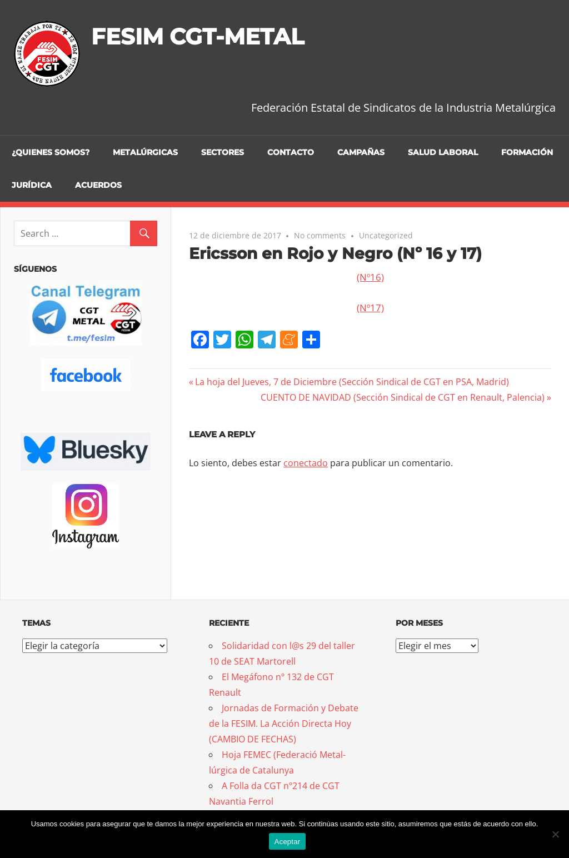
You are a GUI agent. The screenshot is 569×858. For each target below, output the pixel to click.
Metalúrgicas (145, 152)
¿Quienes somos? (50, 152)
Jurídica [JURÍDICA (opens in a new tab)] (32, 185)
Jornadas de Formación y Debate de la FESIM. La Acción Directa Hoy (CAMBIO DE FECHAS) (283, 723)
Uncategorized (386, 235)
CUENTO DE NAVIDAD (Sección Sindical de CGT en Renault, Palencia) (403, 397)
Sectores (222, 152)
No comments (320, 235)
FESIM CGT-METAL (197, 36)
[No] (555, 834)
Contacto (290, 152)
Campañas (361, 152)
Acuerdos (98, 185)
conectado (305, 463)
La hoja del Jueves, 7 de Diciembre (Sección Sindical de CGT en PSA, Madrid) (351, 382)
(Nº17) (370, 307)
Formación (527, 152)
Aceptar (287, 841)
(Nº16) (370, 277)
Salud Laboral (443, 152)
